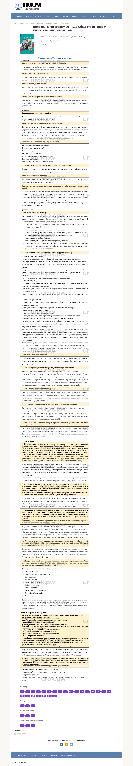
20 (27, 696)
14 (87, 692)
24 (49, 696)
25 (54, 696)
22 (38, 696)
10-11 (71, 692)
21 (33, 696)
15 (93, 692)
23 (44, 696)
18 (109, 692)
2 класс (28, 16)
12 (77, 692)
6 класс (65, 16)
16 (98, 692)
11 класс (113, 16)
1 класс (19, 16)
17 (104, 692)
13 (82, 692)
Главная (16, 23)
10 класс (103, 16)
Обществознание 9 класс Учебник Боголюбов (55, 23)
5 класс (56, 16)
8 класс (83, 16)
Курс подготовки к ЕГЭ (69, 755)
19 (22, 696)
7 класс (74, 16)
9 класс (93, 16)
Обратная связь (20, 755)
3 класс (38, 16)
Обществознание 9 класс (33, 23)
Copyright (33, 755)
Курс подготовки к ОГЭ (48, 755)
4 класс (47, 16)
